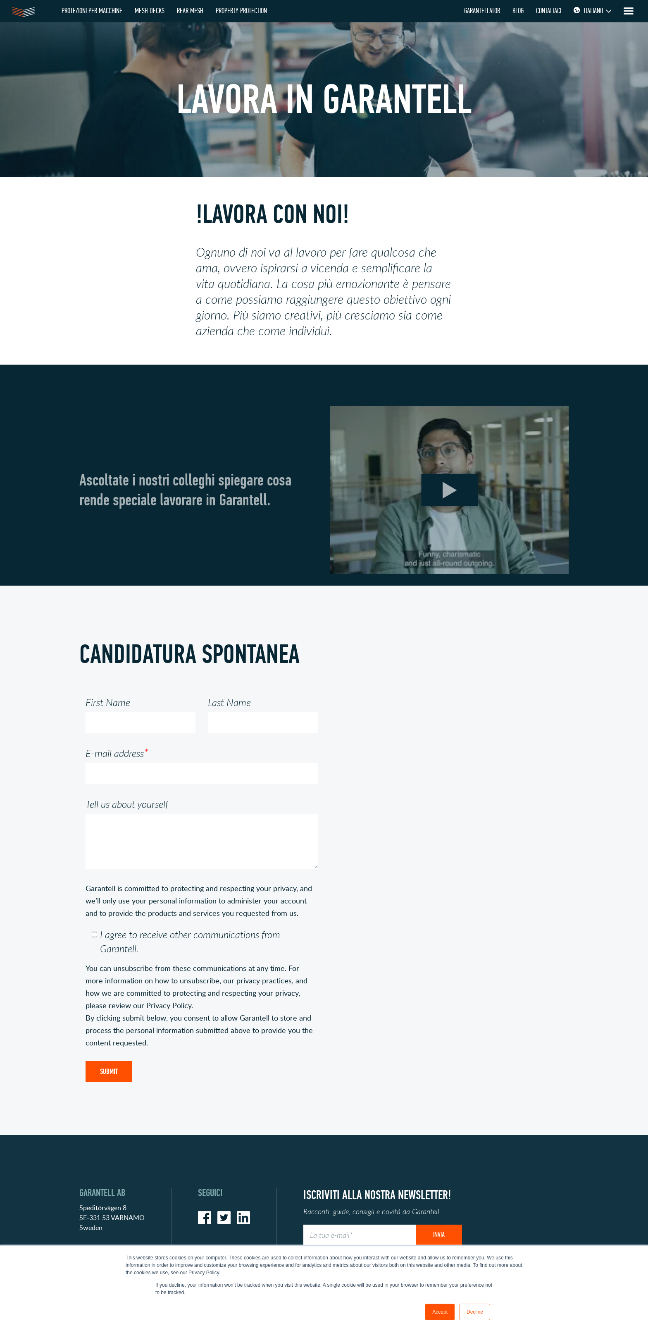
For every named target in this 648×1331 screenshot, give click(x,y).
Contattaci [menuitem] (548, 11)
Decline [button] (475, 1312)
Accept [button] (440, 1312)
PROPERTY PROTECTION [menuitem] (241, 11)
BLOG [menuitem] (518, 11)
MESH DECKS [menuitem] (149, 11)
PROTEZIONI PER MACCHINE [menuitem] (92, 11)
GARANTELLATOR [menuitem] (482, 11)
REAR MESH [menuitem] (190, 11)
